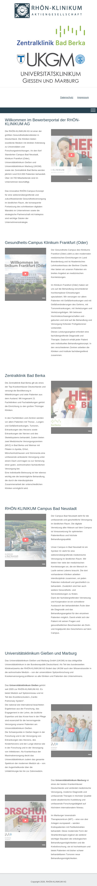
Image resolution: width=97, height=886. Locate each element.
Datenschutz (66, 97)
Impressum (83, 97)
